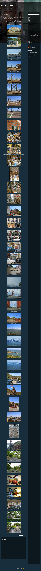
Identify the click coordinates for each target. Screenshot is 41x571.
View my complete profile (31, 48)
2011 (30, 43)
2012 (30, 42)
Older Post (24, 561)
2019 (30, 19)
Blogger (24, 568)
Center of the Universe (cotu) (33, 47)
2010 (30, 44)
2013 (30, 41)
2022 (30, 18)
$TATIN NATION (33, 52)
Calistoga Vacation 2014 (33, 33)
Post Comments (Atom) (8, 562)
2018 (30, 20)
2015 (30, 23)
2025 (30, 17)
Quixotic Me (7, 5)
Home (14, 561)
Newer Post (3, 561)
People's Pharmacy (30, 56)
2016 (30, 22)
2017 (30, 21)
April (30, 31)
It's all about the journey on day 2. (34, 34)
